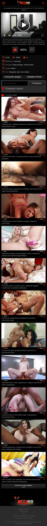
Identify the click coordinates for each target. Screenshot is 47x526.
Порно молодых (18, 65)
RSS (23, 513)
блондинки (12, 72)
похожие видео (12, 77)
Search (43, 3)
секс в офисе (25, 72)
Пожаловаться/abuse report (23, 518)
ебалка (13, 68)
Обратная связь (23, 509)
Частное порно (29, 65)
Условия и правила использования (23, 516)
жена (18, 72)
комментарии (34, 77)
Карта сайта (23, 511)
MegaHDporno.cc (30, 4)
